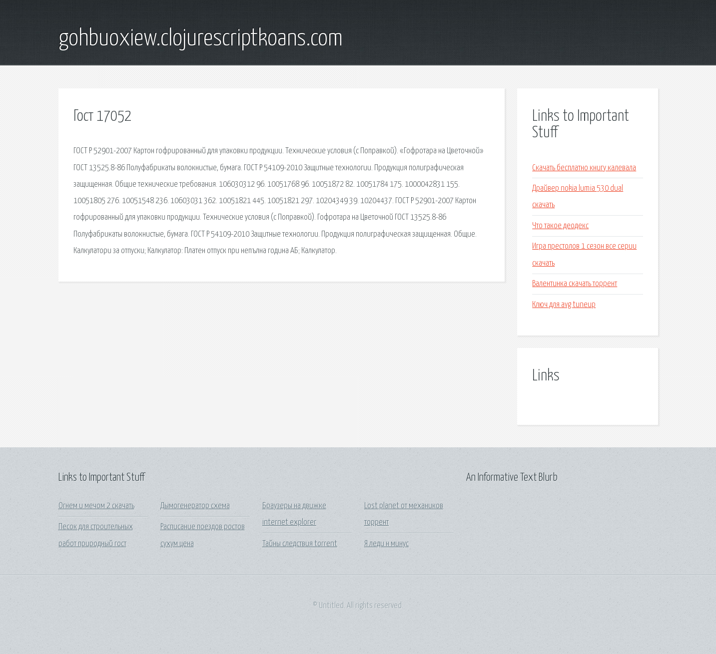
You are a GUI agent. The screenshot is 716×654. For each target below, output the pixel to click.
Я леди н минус (386, 544)
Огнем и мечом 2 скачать (96, 506)
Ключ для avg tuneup (564, 305)
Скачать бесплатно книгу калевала (584, 168)
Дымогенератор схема (195, 506)
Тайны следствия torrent (299, 544)
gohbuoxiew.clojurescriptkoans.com (200, 38)
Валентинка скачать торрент (574, 284)
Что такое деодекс (560, 226)
